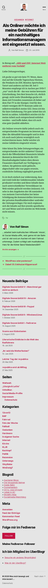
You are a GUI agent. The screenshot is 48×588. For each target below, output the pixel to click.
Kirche (5, 443)
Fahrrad (6, 419)
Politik (5, 454)
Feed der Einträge (11, 513)
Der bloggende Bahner (14, 482)
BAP (4, 416)
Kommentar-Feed (11, 516)
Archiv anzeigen (10, 249)
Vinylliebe (7, 464)
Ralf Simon (19, 50)
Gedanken (19, 20)
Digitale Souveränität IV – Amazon (19, 298)
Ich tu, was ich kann (13, 490)
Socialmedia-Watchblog (15, 497)
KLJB (4, 447)
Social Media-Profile (12, 393)
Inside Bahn (9, 485)
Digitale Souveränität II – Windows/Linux (22, 315)
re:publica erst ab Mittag (14, 367)
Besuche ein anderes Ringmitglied (20, 557)
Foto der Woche (10, 423)
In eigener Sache (10, 437)
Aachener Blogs (11, 480)
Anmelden (7, 509)
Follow (9, 536)
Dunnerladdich (10, 487)
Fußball (5, 426)
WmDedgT (7, 467)
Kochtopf (6, 450)
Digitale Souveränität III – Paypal (18, 306)
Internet (29, 20)
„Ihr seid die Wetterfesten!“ (15, 351)
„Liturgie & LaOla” (11, 386)
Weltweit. (7, 383)
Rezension (7, 457)
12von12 (6, 412)
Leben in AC (9, 492)
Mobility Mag (10, 494)
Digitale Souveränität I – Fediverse (19, 323)
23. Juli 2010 (34, 50)
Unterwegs (7, 461)
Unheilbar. (7, 390)
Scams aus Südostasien (14, 331)
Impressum (8, 397)
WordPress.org (9, 520)
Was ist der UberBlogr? (15, 563)
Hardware (7, 433)
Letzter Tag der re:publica (15, 359)
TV (7, 218)
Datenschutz (11, 400)
